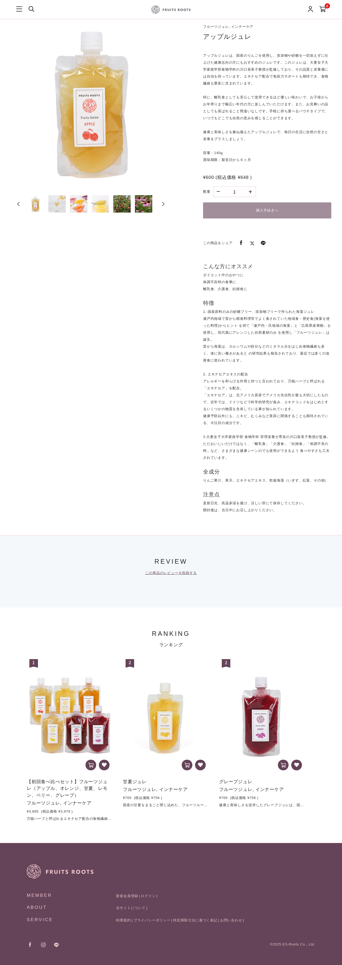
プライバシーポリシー (152, 920)
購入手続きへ (267, 210)
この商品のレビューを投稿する (171, 573)
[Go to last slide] (18, 206)
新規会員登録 (127, 896)
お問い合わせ (231, 920)
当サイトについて (130, 908)
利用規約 (123, 920)
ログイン (148, 896)
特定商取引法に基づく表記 (195, 920)
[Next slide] (163, 206)
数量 (207, 192)
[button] (37, 207)
